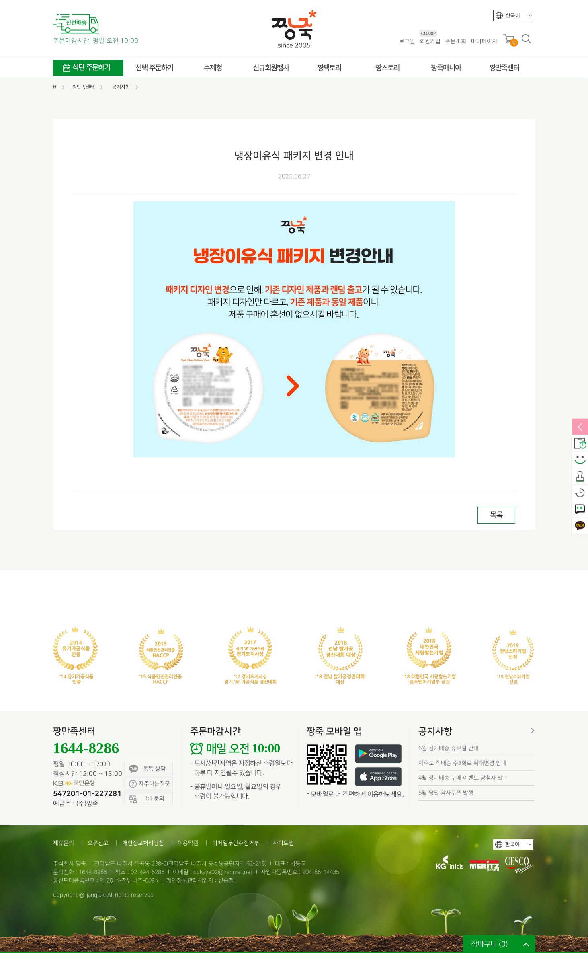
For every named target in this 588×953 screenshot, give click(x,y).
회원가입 (429, 40)
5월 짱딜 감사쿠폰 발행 (445, 793)
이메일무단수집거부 (235, 843)
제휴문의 (63, 843)
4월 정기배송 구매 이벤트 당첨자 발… (463, 778)
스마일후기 (580, 460)
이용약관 (188, 843)
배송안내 (580, 443)
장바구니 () (489, 944)
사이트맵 (283, 843)
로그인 (407, 41)
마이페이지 (484, 41)
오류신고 (98, 843)
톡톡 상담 (147, 769)
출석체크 (580, 476)
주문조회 (455, 41)
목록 (496, 515)
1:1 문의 (580, 509)
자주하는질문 (149, 784)
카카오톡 (580, 526)
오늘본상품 (580, 493)
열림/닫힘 (580, 427)
